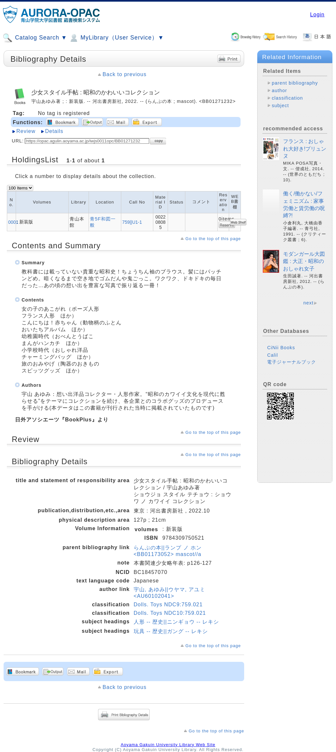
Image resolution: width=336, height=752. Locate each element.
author (279, 90)
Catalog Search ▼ (35, 38)
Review (25, 131)
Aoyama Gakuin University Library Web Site (168, 744)
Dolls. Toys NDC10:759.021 (170, 613)
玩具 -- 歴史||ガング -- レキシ (171, 631)
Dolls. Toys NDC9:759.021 (168, 604)
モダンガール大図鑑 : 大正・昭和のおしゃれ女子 (304, 261)
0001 (13, 222)
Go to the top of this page (213, 238)
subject (280, 105)
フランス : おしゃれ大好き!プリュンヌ (304, 149)
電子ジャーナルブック (291, 362)
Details (54, 131)
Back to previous (124, 74)
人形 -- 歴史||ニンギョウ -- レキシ (176, 622)
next (308, 302)
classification (287, 98)
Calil (272, 355)
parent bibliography (295, 83)
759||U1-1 (132, 222)
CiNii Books (281, 347)
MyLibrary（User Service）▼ (116, 38)
